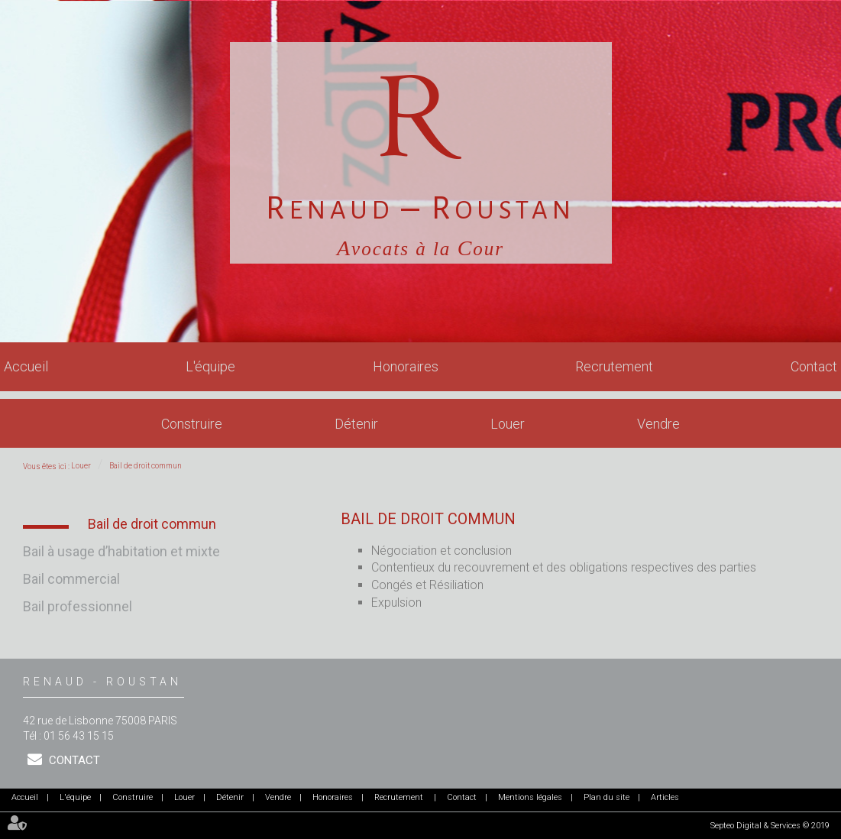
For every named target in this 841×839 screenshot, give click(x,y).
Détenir (356, 424)
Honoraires (405, 366)
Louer (507, 424)
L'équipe (210, 366)
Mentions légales (530, 797)
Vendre (658, 424)
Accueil (26, 366)
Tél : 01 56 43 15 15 (68, 736)
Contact (814, 366)
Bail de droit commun (145, 466)
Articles (665, 797)
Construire (191, 424)
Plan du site (606, 797)
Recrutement (614, 366)
